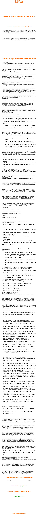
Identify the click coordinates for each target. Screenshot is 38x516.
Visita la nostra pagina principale (19, 486)
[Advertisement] (19, 7)
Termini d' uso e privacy (19, 496)
